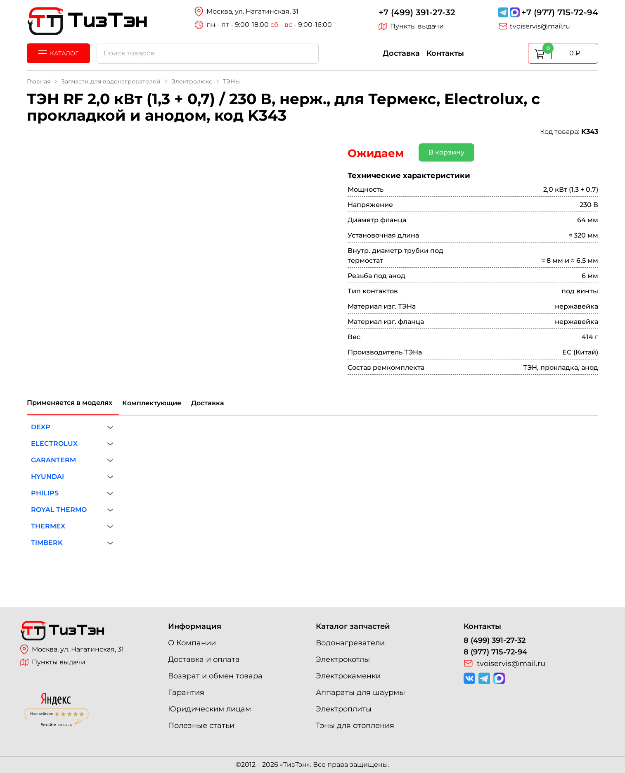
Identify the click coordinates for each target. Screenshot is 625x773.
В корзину (446, 152)
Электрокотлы (343, 659)
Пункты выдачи (411, 26)
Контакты (445, 53)
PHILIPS (45, 493)
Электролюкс (191, 81)
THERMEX (48, 526)
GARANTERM (53, 460)
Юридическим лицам (209, 709)
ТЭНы (231, 81)
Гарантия (186, 692)
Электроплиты (344, 709)
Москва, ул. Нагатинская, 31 (72, 649)
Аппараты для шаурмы (360, 692)
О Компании (192, 642)
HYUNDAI (47, 476)
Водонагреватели (350, 642)
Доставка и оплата (204, 659)
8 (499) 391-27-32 (495, 640)
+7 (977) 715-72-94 (559, 12)
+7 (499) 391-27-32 (417, 12)
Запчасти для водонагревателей (111, 81)
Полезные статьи (201, 725)
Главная (38, 81)
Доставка (401, 53)
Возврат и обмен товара (215, 675)
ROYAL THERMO (59, 510)
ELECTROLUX (54, 443)
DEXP (40, 427)
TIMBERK (47, 543)
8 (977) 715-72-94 (495, 651)
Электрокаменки (348, 675)
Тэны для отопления (355, 725)
